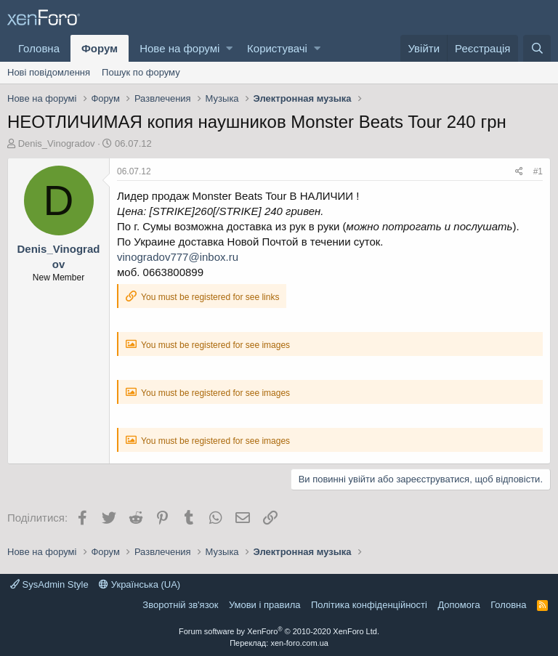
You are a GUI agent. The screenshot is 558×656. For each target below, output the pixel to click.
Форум (99, 48)
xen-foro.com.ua (299, 643)
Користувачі (277, 48)
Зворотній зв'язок (180, 604)
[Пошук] (537, 48)
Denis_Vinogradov (56, 143)
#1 (538, 171)
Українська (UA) (139, 584)
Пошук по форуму (141, 72)
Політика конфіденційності (369, 604)
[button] (229, 48)
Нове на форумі (179, 48)
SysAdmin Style (49, 584)
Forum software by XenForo (279, 631)
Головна (39, 48)
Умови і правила (265, 604)
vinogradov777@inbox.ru (177, 257)
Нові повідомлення (48, 72)
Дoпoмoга (458, 604)
